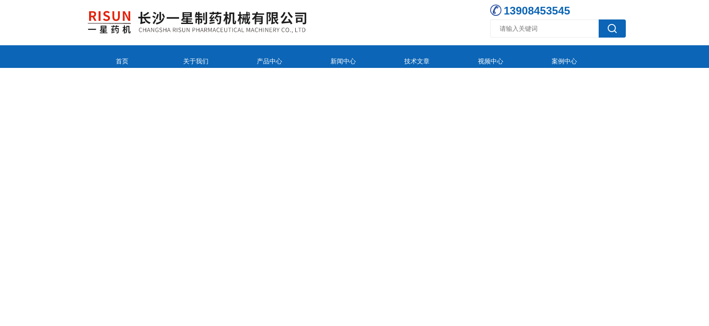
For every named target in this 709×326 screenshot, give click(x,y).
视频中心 (414, 56)
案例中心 (474, 56)
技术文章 (354, 56)
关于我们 (173, 56)
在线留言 (534, 56)
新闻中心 (293, 56)
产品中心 (233, 56)
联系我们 (594, 56)
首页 (113, 56)
